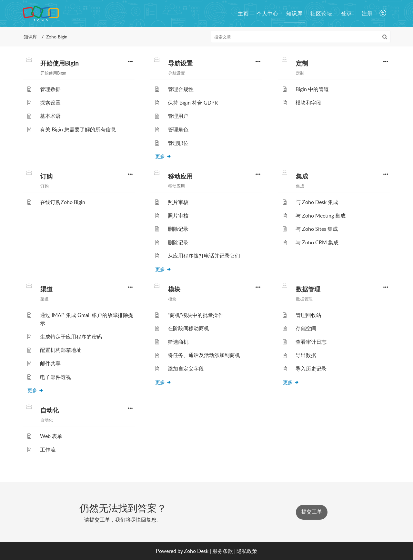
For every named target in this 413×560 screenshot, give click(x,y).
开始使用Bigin (59, 63)
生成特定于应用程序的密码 (71, 336)
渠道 (46, 289)
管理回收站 (308, 315)
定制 (302, 63)
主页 (243, 13)
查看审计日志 (311, 341)
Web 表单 (51, 436)
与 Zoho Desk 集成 (317, 202)
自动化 (49, 410)
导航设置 (180, 63)
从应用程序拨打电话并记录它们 (204, 255)
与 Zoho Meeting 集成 (321, 215)
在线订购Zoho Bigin (62, 202)
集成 (302, 176)
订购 (46, 176)
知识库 (294, 13)
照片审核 (178, 202)
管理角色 (178, 129)
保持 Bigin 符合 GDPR (193, 102)
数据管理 (308, 289)
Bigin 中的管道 (312, 89)
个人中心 (267, 13)
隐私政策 (247, 551)
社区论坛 (321, 13)
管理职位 (178, 143)
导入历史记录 (311, 368)
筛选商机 (178, 341)
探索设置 (50, 102)
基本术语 (50, 115)
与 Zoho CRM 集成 (317, 242)
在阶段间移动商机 (188, 328)
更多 (163, 156)
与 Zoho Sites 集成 (317, 228)
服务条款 (222, 551)
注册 (367, 13)
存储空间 (306, 328)
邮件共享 (50, 363)
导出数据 (306, 355)
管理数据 (50, 89)
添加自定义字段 (186, 368)
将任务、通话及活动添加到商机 (204, 355)
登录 (346, 13)
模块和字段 (308, 102)
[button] (383, 13)
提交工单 (311, 511)
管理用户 (178, 115)
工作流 (47, 449)
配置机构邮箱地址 (60, 349)
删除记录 (178, 228)
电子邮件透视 (55, 377)
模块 (174, 289)
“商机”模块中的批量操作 (195, 315)
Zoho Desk (196, 551)
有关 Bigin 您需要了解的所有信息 (78, 129)
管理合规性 (181, 89)
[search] (301, 37)
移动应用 (180, 176)
